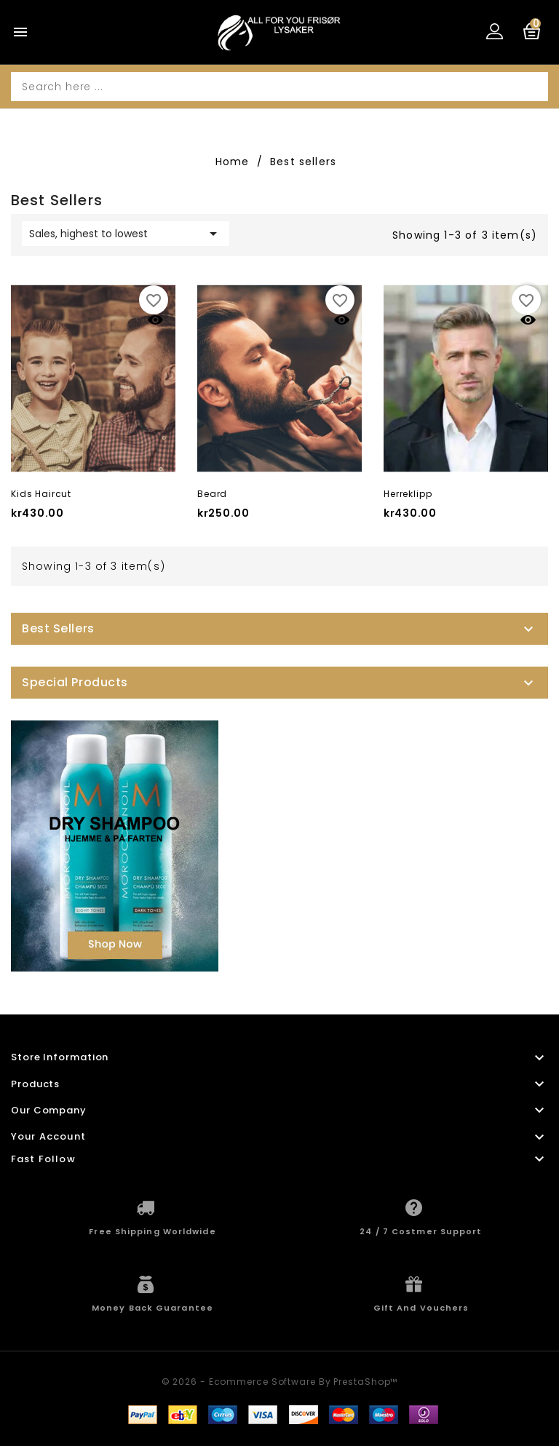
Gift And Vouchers (421, 1308)
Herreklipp (408, 494)
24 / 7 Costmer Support (421, 1231)
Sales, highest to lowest (125, 233)
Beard (212, 494)
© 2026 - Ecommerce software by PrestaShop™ (280, 1381)
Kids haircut (41, 494)
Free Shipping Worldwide (152, 1231)
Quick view (155, 320)
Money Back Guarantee (152, 1308)
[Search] (279, 86)
